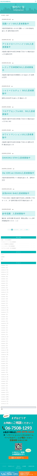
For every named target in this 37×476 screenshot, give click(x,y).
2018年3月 (3, 394)
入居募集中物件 (31, 466)
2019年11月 (3, 352)
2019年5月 (3, 365)
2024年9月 (3, 294)
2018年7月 (3, 385)
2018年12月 (3, 374)
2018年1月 (3, 399)
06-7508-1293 (18, 428)
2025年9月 (3, 276)
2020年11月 (3, 336)
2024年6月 (3, 301)
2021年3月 (3, 332)
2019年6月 (3, 363)
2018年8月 (3, 383)
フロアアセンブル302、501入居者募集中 (18, 112)
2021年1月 (3, 334)
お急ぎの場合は (18, 432)
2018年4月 (3, 392)
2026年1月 (3, 267)
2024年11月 (3, 292)
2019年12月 (3, 350)
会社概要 (24, 466)
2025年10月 (3, 274)
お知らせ (18, 466)
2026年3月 (3, 265)
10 (21, 229)
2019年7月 (3, 361)
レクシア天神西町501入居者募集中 (17, 68)
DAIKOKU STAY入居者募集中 (16, 158)
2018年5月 (3, 390)
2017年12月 (3, 401)
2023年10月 (3, 312)
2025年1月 (3, 287)
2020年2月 (3, 345)
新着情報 (2, 256)
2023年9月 (3, 314)
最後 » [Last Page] (28, 229)
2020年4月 (3, 341)
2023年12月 (3, 307)
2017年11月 (3, 403)
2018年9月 (3, 381)
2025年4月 (3, 281)
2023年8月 (3, 316)
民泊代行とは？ (11, 466)
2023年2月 (3, 321)
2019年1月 (3, 372)
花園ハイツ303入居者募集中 (15, 24)
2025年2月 (3, 285)
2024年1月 (3, 305)
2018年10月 (3, 379)
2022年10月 (3, 323)
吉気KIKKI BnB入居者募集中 (15, 193)
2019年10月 (3, 354)
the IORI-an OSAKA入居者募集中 (18, 173)
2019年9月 (3, 356)
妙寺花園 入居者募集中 (13, 213)
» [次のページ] (25, 229)
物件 (13, 19)
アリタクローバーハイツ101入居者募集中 (17, 45)
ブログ (2, 254)
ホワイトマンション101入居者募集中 (17, 136)
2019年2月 (3, 370)
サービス (4, 466)
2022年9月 (3, 325)
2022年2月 (3, 330)
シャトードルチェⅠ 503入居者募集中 (18, 92)
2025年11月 (3, 272)
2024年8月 (3, 296)
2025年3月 (3, 283)
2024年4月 (3, 303)
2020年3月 (3, 343)
